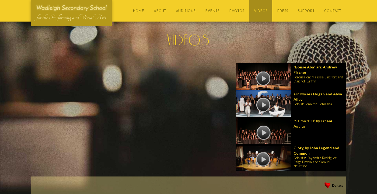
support (306, 11)
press (282, 11)
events (212, 11)
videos (260, 11)
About (160, 11)
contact (332, 11)
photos (236, 11)
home (138, 11)
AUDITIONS (186, 11)
